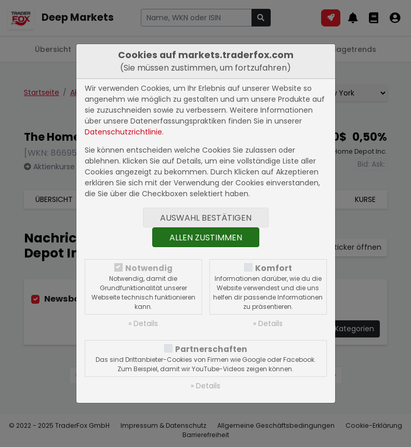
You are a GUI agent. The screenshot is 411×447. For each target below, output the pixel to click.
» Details (143, 323)
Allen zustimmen (205, 237)
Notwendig (149, 268)
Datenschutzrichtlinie (123, 132)
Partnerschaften (211, 349)
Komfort (273, 268)
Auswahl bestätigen (205, 218)
